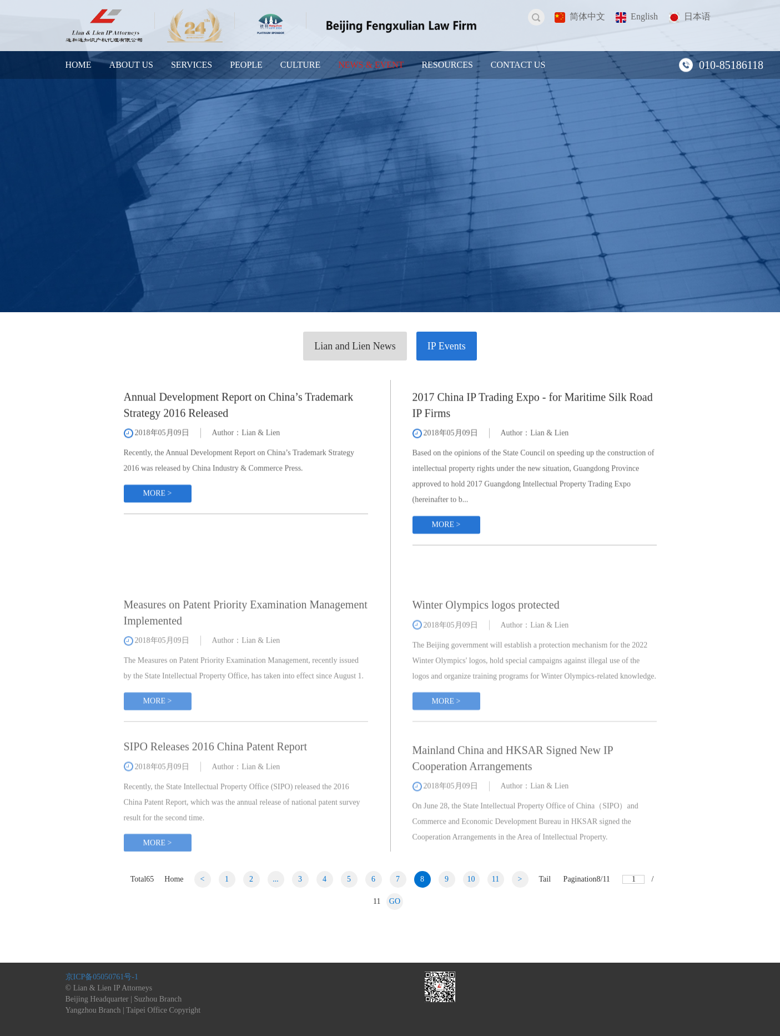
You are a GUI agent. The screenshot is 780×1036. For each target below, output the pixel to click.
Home (173, 879)
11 (495, 879)
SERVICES (191, 64)
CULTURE (300, 64)
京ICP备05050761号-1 (102, 977)
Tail (545, 879)
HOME (79, 64)
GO (394, 901)
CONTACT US (518, 64)
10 (471, 879)
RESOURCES (446, 64)
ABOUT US (131, 64)
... (276, 879)
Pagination (586, 879)
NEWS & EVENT (371, 64)
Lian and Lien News (354, 346)
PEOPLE (246, 64)
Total (142, 879)
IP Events (446, 346)
